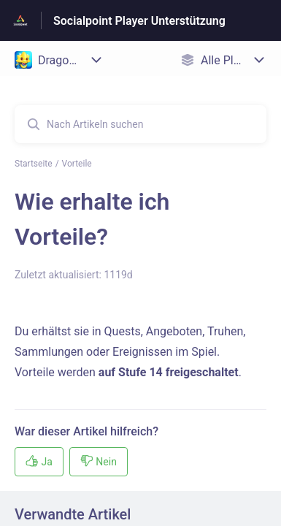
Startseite (34, 164)
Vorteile (77, 164)
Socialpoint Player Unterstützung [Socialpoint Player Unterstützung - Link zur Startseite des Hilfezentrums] (139, 21)
